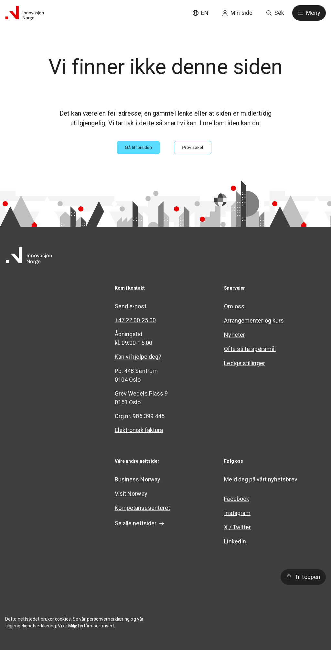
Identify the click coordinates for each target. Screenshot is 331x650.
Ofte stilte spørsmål (250, 349)
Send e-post (130, 306)
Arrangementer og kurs (254, 320)
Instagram (237, 513)
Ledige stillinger (244, 363)
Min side (237, 12)
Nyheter (234, 334)
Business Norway (137, 479)
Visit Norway (131, 493)
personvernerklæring (108, 619)
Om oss (234, 306)
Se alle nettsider (140, 523)
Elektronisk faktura (139, 430)
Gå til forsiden (138, 147)
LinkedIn (235, 541)
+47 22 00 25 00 (135, 320)
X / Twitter (237, 527)
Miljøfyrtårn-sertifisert (91, 625)
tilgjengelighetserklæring (30, 625)
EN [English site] (200, 12)
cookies (63, 619)
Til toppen (303, 576)
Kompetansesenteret (142, 507)
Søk (275, 12)
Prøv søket (192, 147)
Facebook (236, 498)
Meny (309, 12)
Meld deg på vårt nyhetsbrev (260, 479)
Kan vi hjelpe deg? (138, 356)
